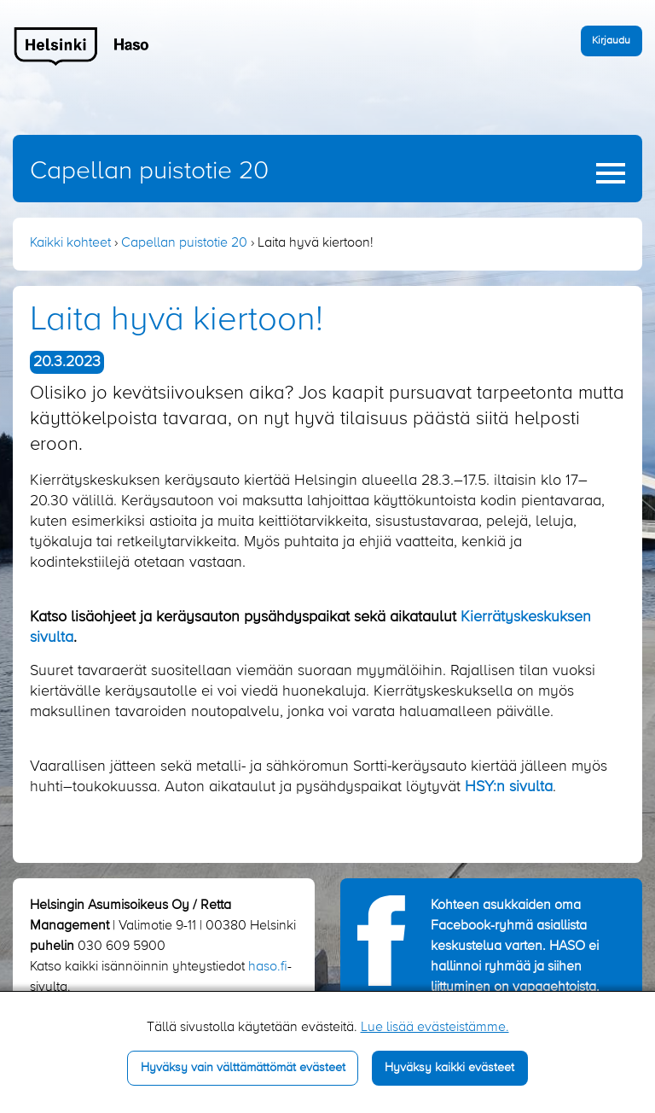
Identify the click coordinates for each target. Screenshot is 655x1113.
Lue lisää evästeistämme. (435, 1027)
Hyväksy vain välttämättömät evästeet (243, 1068)
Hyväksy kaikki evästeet (449, 1068)
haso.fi (267, 967)
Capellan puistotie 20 (149, 171)
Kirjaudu (611, 40)
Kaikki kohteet (70, 243)
